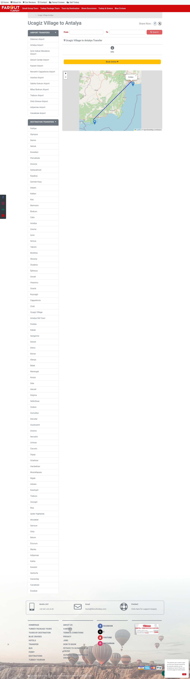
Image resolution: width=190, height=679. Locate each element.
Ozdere (33, 407)
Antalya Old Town (37, 318)
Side (32, 383)
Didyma (33, 395)
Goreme (33, 164)
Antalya (33, 223)
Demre (33, 140)
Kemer (33, 354)
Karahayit (34, 490)
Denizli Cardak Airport (39, 60)
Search (154, 32)
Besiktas (34, 253)
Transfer (33, 644)
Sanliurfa (34, 573)
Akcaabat (34, 520)
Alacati (33, 389)
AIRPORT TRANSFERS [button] (43, 32)
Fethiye (33, 128)
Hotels (32, 640)
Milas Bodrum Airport (39, 89)
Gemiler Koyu (36, 182)
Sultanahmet (35, 170)
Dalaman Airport (37, 39)
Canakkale (34, 585)
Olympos (34, 134)
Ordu (32, 531)
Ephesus (34, 271)
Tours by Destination (70, 8)
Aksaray (33, 259)
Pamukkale (35, 158)
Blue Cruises (120, 8)
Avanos (33, 431)
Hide (184, 674)
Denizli (33, 342)
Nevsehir (34, 437)
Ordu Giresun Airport (39, 101)
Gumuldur (34, 413)
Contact (42, 2)
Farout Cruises (56, 2)
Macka (33, 549)
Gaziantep (34, 579)
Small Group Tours (30, 8)
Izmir (32, 235)
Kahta (32, 561)
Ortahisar (34, 460)
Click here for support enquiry (144, 609)
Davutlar (33, 419)
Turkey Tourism (37, 660)
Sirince (33, 241)
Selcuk (33, 146)
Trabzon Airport (37, 95)
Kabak (33, 330)
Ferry (32, 652)
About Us (16, 2)
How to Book (69, 644)
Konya (33, 377)
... (36, 15)
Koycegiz (34, 294)
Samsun (33, 525)
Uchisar (33, 442)
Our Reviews (29, 2)
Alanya (33, 359)
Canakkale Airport (38, 113)
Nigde (32, 478)
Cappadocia (35, 300)
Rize (32, 508)
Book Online (112, 62)
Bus (30, 648)
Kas (32, 199)
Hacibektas (35, 466)
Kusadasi (34, 152)
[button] (94, 122)
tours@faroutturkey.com (95, 609)
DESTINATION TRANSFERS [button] (43, 122)
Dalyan (33, 188)
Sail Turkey (72, 2)
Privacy (67, 636)
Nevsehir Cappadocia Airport (42, 72)
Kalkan (33, 193)
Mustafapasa (36, 472)
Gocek (33, 276)
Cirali (32, 306)
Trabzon (33, 496)
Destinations (35, 656)
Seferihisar (35, 401)
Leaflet (138, 130)
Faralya (33, 324)
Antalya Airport (36, 45)
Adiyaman (34, 555)
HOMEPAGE (34, 625)
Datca (32, 348)
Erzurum (34, 543)
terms (170, 670)
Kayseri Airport (36, 66)
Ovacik (33, 288)
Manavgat (34, 371)
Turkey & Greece (105, 8)
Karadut (33, 567)
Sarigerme (34, 336)
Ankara (33, 484)
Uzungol (33, 502)
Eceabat (33, 591)
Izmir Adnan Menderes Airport (40, 52)
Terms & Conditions (73, 633)
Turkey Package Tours (49, 8)
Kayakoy (33, 176)
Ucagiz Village (36, 312)
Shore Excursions (88, 8)
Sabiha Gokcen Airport (40, 83)
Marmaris (34, 205)
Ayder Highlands (37, 514)
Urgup (32, 454)
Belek (32, 365)
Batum (33, 537)
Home (5, 2)
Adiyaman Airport (37, 107)
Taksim (33, 247)
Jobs (65, 640)
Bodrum (33, 211)
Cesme (33, 229)
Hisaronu (34, 282)
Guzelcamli (35, 425)
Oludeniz (34, 265)
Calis (32, 217)
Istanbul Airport (37, 77)
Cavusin (33, 448)
